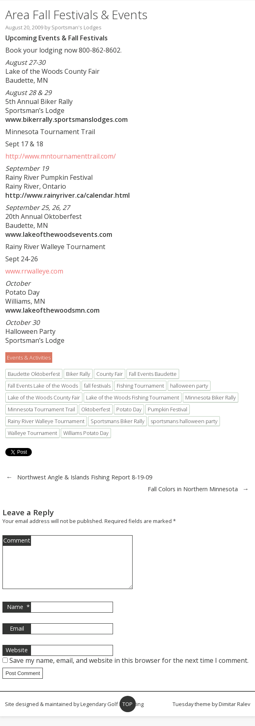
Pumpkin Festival (167, 409)
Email (17, 638)
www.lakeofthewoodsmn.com (52, 310)
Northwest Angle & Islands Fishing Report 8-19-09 (84, 477)
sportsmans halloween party (184, 421)
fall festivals (97, 385)
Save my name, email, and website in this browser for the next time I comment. (128, 670)
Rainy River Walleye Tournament (46, 421)
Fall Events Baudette (153, 373)
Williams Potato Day (86, 433)
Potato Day (129, 409)
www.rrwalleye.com (34, 271)
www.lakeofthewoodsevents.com (58, 234)
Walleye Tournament (32, 433)
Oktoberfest (95, 409)
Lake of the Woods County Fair (44, 397)
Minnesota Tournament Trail (41, 409)
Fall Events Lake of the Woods (43, 385)
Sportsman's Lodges (76, 27)
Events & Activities (29, 357)
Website (17, 660)
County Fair (109, 373)
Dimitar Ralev (234, 713)
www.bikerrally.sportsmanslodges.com (66, 119)
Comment (16, 540)
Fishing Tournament (140, 385)
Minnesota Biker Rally (210, 397)
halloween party (189, 385)
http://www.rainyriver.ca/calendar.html (67, 195)
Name (18, 616)
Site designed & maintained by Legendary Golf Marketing (74, 713)
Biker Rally (78, 373)
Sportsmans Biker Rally (117, 421)
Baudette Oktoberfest (34, 373)
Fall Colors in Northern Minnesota (193, 489)
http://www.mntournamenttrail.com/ (60, 156)
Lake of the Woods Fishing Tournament (132, 397)
